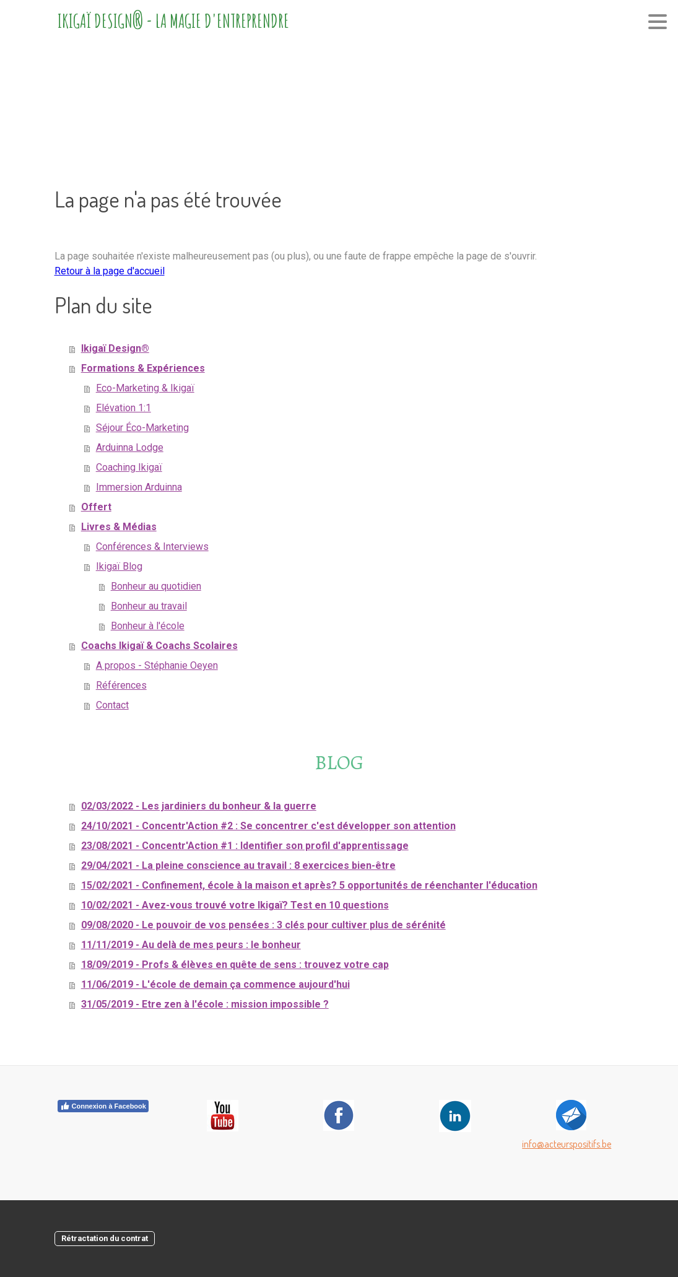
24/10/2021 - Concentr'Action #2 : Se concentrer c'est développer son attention (268, 826)
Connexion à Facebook (103, 1106)
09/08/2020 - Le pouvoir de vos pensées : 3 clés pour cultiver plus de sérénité (263, 925)
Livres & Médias (119, 527)
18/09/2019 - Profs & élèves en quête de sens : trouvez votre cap (235, 964)
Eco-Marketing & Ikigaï (145, 388)
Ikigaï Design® (115, 348)
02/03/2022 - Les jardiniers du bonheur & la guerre (198, 806)
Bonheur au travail (149, 606)
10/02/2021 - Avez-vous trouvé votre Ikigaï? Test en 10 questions (235, 905)
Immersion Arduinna (139, 487)
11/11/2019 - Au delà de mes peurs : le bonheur (191, 945)
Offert (96, 507)
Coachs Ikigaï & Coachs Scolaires (159, 646)
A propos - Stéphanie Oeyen (157, 665)
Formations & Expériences (143, 368)
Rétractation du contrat (104, 1238)
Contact (112, 705)
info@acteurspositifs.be (566, 1144)
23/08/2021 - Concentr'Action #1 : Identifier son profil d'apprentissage (245, 846)
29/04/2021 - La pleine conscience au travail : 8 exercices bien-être (238, 865)
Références (121, 685)
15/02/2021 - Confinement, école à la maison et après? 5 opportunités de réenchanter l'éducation (309, 885)
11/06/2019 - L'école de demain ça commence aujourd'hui (215, 984)
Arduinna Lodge (129, 447)
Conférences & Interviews (152, 546)
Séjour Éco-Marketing (142, 428)
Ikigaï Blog (119, 566)
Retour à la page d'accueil (109, 271)
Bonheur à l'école (148, 626)
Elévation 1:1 (123, 408)
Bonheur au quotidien (156, 586)
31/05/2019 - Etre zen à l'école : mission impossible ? (205, 1004)
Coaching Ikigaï (129, 467)
